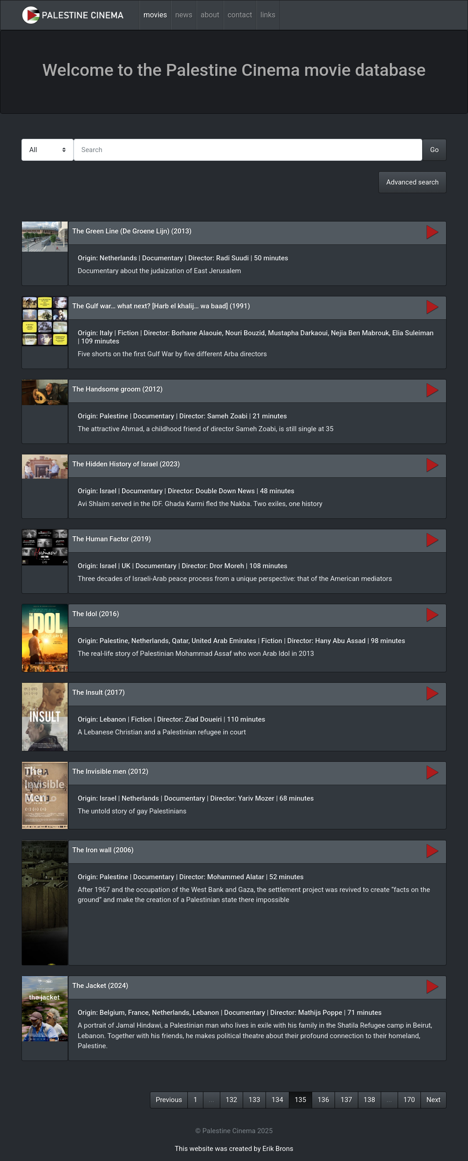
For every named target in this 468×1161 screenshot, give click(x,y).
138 (369, 1100)
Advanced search (412, 182)
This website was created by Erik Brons (234, 1149)
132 (231, 1100)
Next (433, 1100)
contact (240, 15)
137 (346, 1100)
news (183, 15)
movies (155, 15)
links (268, 15)
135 (300, 1100)
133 (254, 1100)
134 (277, 1100)
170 (409, 1100)
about (210, 15)
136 (323, 1100)
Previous (169, 1100)
